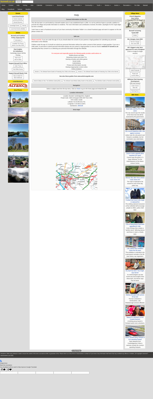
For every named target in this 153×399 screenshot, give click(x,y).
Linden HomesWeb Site (135, 86)
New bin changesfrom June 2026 (135, 42)
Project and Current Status (135, 74)
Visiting (25, 5)
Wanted (145, 5)
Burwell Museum (18, 22)
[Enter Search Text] (27, 1)
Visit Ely (24, 25)
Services (60, 5)
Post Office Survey (18, 69)
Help (18, 5)
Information (18, 40)
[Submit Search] (18, 1)
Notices (20, 9)
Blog (3, 9)
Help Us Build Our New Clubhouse (18, 76)
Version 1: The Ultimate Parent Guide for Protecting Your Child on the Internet (55, 71)
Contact (11, 5)
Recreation (127, 5)
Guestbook (11, 9)
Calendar (39, 5)
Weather (28, 9)
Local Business (18, 81)
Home (3, 5)
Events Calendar (18, 19)
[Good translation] (3, 369)
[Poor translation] (9, 369)
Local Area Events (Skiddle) (18, 29)
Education (78, 5)
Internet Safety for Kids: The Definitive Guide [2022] (47, 80)
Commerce (50, 5)
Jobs (31, 5)
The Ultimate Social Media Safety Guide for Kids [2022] (77, 80)
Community (89, 5)
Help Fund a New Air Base (17, 58)
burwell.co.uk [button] (7, 1)
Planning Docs (135, 91)
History (69, 5)
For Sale (137, 5)
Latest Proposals (135, 70)
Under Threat (18, 66)
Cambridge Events (14, 25)
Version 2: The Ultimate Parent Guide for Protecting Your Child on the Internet (98, 71)
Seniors (108, 5)
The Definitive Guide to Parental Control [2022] (107, 80)
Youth (99, 5)
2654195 (80, 105)
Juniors (117, 5)
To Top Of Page (76, 350)
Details (135, 35)
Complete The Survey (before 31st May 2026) (18, 44)
